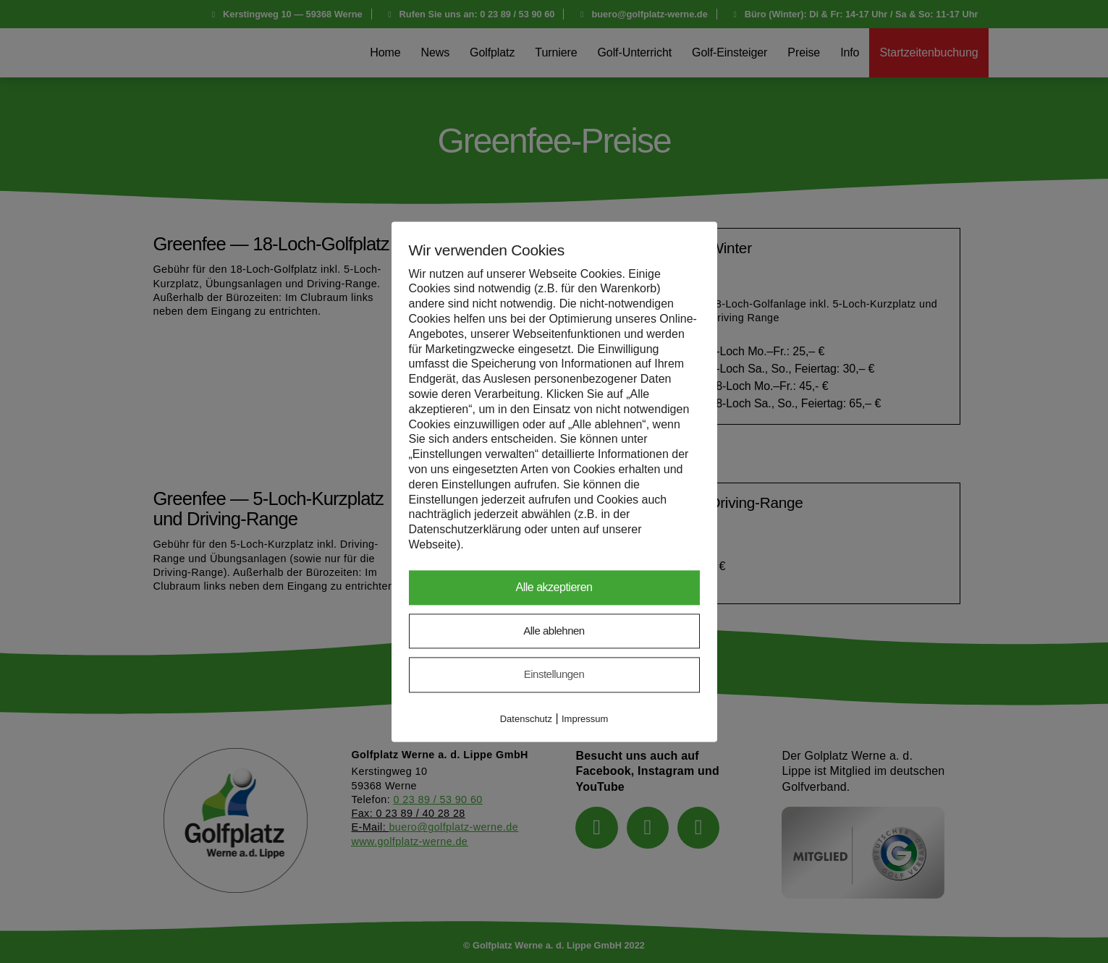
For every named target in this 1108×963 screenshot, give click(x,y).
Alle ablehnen (553, 630)
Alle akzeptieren (554, 587)
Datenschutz (526, 718)
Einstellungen (554, 675)
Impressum (585, 718)
